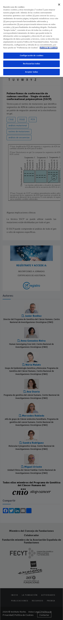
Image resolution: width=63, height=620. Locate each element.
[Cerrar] (59, 4)
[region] (31, 38)
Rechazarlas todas (31, 63)
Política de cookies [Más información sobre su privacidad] (48, 48)
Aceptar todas (31, 72)
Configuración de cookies (31, 55)
